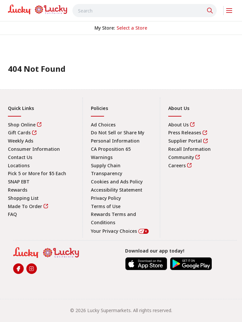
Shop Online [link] (22, 124)
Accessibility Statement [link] (116, 190)
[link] (37, 9)
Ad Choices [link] (103, 124)
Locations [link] (19, 165)
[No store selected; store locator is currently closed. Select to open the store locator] (132, 28)
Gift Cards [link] (19, 132)
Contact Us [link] (20, 157)
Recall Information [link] (189, 149)
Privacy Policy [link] (106, 198)
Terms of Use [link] (106, 206)
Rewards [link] (17, 190)
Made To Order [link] (25, 206)
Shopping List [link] (23, 198)
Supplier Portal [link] (185, 141)
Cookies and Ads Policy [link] (117, 181)
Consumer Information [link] (34, 149)
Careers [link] (177, 165)
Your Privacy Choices (120, 231)
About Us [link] (178, 124)
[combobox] (144, 10)
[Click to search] (210, 10)
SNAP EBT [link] (19, 181)
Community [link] (181, 157)
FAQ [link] (12, 214)
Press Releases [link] (184, 132)
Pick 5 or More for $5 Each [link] (37, 173)
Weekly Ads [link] (20, 141)
